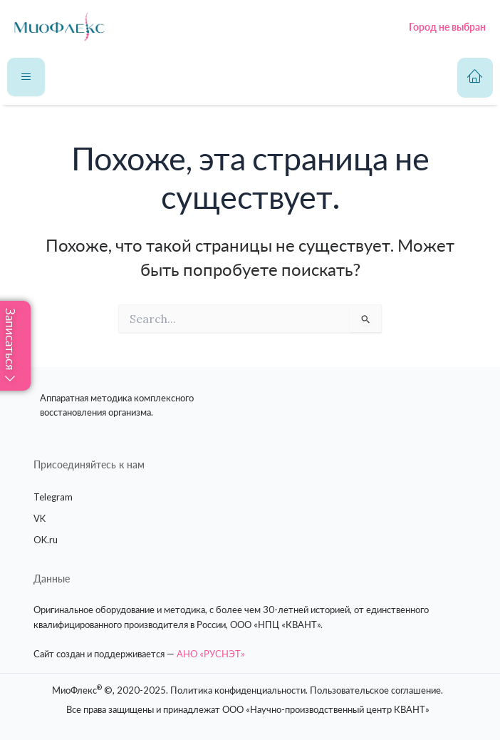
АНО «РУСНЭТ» (211, 653)
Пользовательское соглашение (375, 690)
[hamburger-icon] (26, 77)
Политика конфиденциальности (238, 690)
